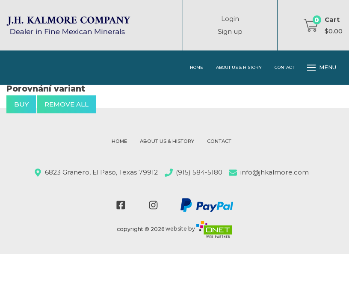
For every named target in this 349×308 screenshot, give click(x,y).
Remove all (66, 105)
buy (21, 105)
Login (230, 18)
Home (196, 67)
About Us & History (239, 67)
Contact (284, 67)
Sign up (230, 31)
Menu (321, 67)
